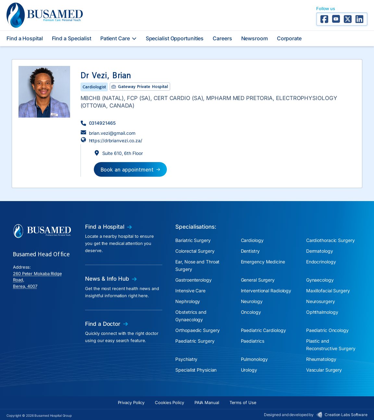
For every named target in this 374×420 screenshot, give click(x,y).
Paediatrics (252, 341)
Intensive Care (190, 290)
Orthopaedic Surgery (197, 330)
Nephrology (187, 301)
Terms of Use (243, 402)
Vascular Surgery (324, 370)
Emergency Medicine (263, 261)
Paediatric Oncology (327, 330)
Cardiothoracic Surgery (330, 240)
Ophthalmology (322, 312)
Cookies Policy (169, 402)
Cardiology (252, 240)
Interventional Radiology (266, 290)
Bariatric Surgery (192, 240)
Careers (222, 38)
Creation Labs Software (346, 414)
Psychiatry (186, 359)
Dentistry (250, 251)
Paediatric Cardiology (263, 330)
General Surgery (258, 280)
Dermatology (319, 251)
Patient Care (118, 38)
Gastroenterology (193, 280)
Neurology (252, 301)
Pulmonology (254, 359)
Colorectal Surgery (194, 251)
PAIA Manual (206, 402)
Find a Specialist (71, 38)
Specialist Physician (196, 370)
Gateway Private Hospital (143, 86)
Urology (249, 370)
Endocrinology (321, 261)
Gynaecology (320, 280)
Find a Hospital (24, 38)
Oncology (251, 312)
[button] (98, 123)
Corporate (289, 38)
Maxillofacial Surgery (328, 290)
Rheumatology (321, 359)
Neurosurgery (320, 301)
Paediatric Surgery (194, 341)
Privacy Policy (131, 402)
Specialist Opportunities (175, 38)
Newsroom (254, 38)
